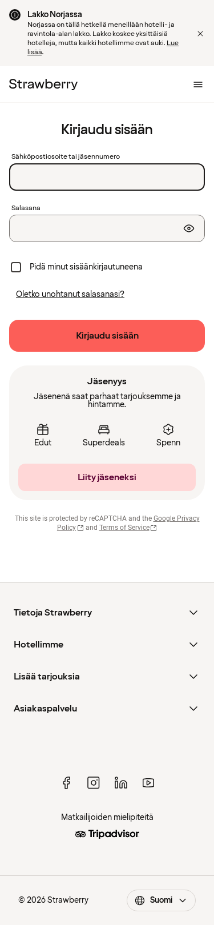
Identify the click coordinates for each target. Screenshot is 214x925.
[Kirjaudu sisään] (107, 336)
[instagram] (93, 783)
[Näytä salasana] (188, 228)
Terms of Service (128, 528)
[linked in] (121, 783)
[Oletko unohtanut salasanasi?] (70, 294)
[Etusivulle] (43, 84)
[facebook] (66, 783)
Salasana (26, 208)
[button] (200, 33)
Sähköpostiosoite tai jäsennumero (65, 157)
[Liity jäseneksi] (107, 477)
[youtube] (148, 783)
